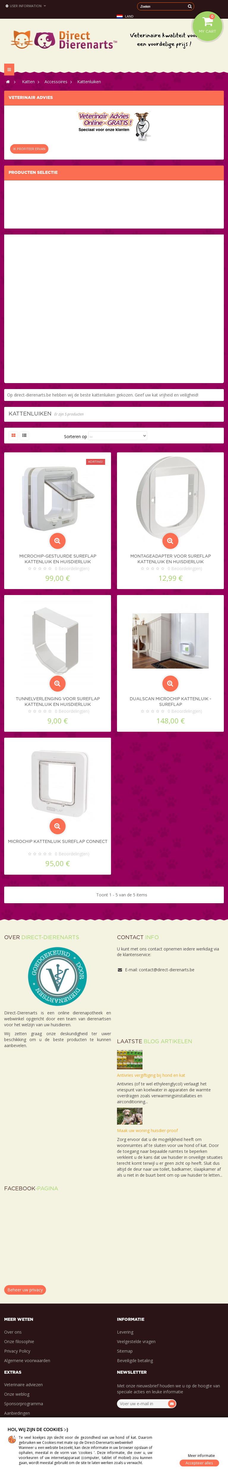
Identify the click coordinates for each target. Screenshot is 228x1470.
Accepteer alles (199, 1463)
